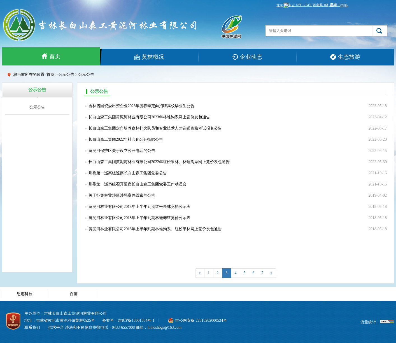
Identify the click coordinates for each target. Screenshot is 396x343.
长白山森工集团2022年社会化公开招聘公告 (125, 139)
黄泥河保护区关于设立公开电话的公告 (121, 151)
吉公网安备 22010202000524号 (201, 320)
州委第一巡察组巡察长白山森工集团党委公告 (127, 173)
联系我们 (32, 327)
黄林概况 (149, 57)
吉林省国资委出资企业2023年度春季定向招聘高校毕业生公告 (141, 106)
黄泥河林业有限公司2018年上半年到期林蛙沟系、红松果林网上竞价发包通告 (155, 229)
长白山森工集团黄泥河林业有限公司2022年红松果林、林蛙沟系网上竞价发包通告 (159, 162)
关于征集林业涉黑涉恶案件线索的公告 (121, 195)
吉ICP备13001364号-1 (136, 320)
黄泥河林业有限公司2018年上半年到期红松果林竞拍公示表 (139, 207)
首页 (50, 56)
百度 (74, 294)
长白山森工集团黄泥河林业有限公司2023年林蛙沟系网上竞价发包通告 (149, 117)
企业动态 (247, 57)
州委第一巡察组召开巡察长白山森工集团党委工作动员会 (137, 184)
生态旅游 (345, 57)
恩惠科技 (24, 294)
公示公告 (37, 107)
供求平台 (56, 327)
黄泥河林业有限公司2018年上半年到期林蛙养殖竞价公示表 (139, 218)
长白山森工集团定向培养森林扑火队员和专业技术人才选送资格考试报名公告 (155, 128)
